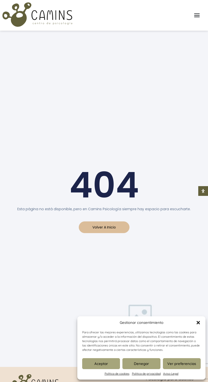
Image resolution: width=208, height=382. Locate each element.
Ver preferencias (181, 363)
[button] (198, 322)
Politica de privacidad (146, 373)
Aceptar (101, 363)
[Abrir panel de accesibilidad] (203, 191)
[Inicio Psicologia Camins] (37, 15)
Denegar (141, 363)
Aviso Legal (170, 373)
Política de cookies (117, 373)
